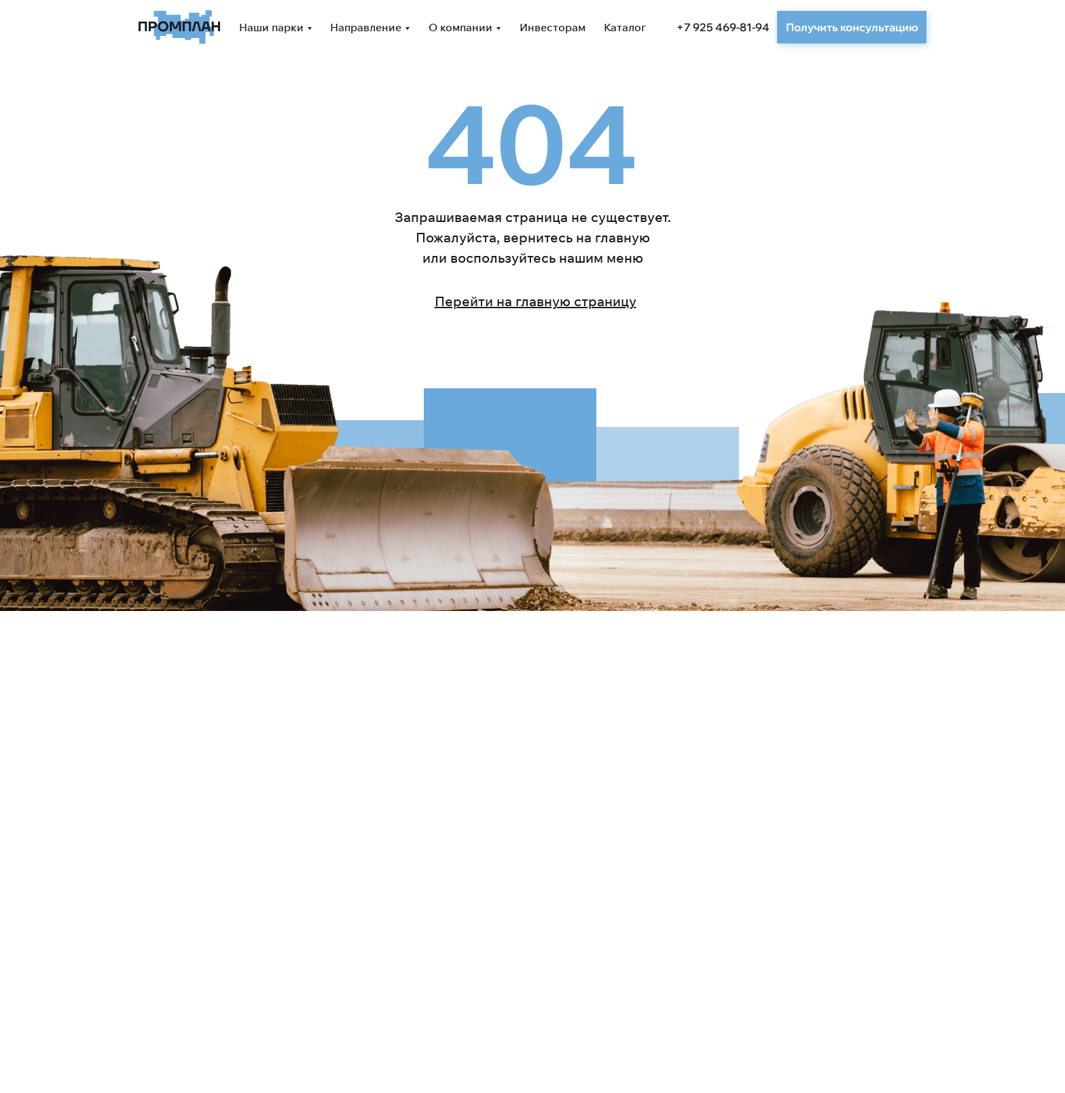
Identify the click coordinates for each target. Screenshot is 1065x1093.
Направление (365, 27)
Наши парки (271, 27)
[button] (851, 27)
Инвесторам (552, 27)
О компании (460, 27)
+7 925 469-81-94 (723, 27)
